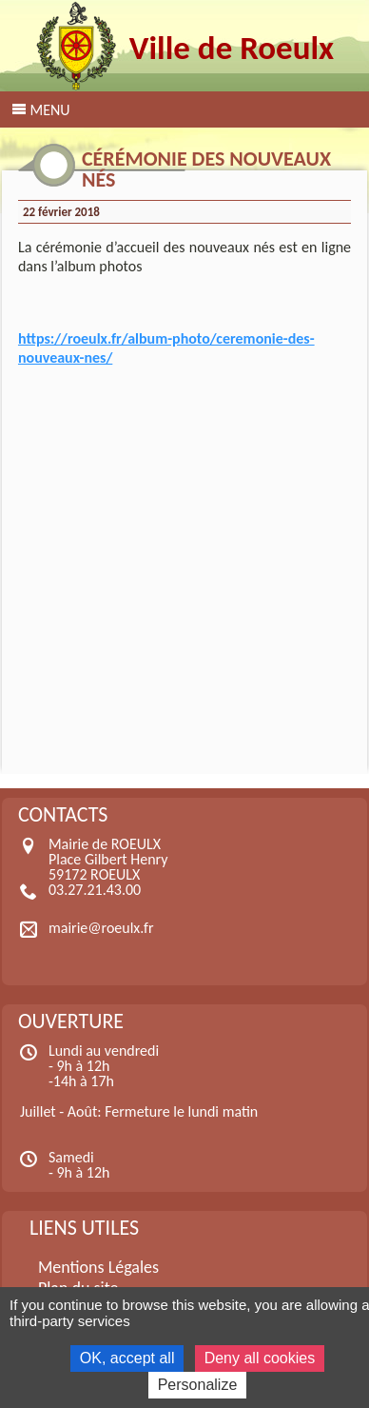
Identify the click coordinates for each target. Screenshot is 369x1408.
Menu (49, 110)
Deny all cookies (260, 1358)
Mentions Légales (98, 1267)
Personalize (198, 1385)
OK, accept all (127, 1358)
